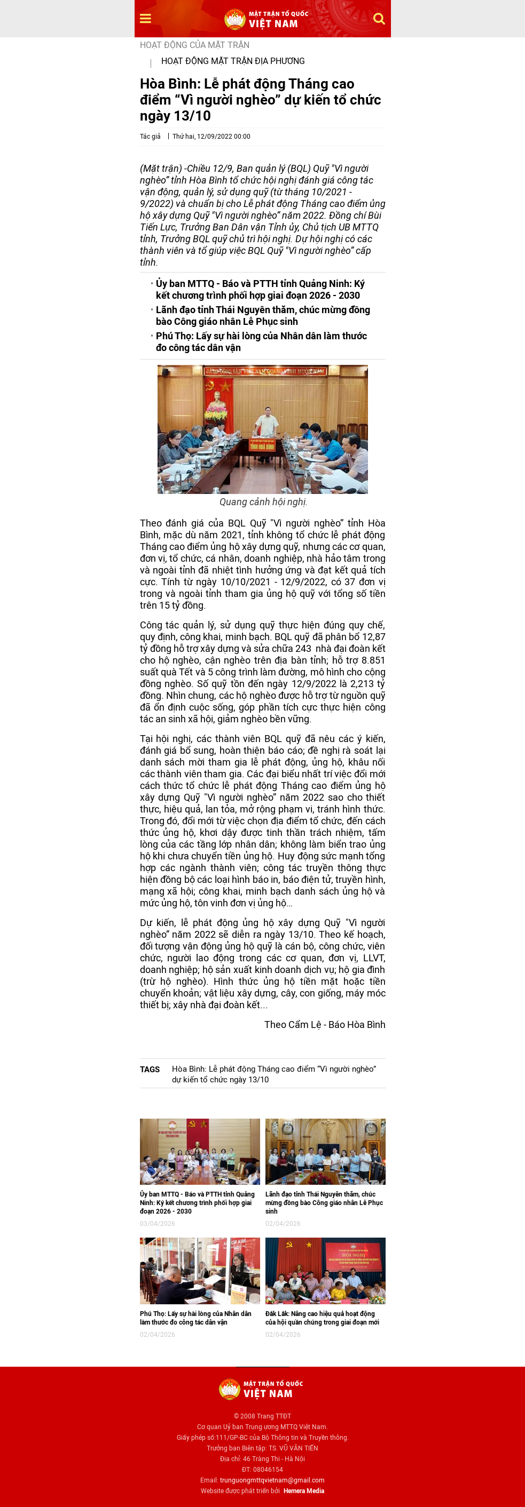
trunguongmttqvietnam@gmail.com (272, 1480)
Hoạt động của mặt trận (194, 45)
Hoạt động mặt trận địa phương (233, 61)
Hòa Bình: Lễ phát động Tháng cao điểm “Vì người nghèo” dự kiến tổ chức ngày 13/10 (274, 1074)
